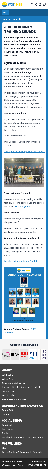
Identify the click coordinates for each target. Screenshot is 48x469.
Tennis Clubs (8, 395)
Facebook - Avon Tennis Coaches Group (22, 437)
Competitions (18, 19)
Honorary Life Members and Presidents (21, 387)
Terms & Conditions (36, 464)
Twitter (5, 433)
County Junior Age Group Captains (21, 261)
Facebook (7, 425)
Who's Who (7, 379)
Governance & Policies (13, 383)
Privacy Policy (39, 461)
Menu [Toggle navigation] (5, 12)
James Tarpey (18, 465)
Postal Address (9, 410)
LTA (4, 448)
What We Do (8, 374)
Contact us (7, 414)
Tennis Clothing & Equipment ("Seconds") (22, 452)
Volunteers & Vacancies (14, 399)
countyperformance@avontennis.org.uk (24, 151)
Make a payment (22, 206)
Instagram (7, 429)
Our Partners (8, 391)
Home (6, 19)
